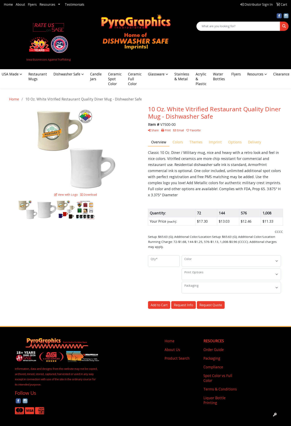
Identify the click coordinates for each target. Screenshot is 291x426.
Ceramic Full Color (135, 79)
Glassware (156, 74)
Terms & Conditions (220, 389)
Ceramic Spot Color (115, 79)
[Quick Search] (238, 26)
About (20, 4)
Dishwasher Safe (66, 74)
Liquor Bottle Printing (214, 400)
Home (8, 4)
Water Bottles (219, 76)
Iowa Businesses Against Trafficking (48, 59)
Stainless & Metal (181, 76)
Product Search (177, 358)
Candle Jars (96, 76)
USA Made (10, 74)
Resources (47, 4)
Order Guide (213, 349)
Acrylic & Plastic (201, 79)
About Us (172, 349)
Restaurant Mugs (37, 76)
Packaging (211, 358)
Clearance (281, 74)
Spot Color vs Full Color (217, 378)
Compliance (213, 366)
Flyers (32, 4)
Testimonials (74, 4)
